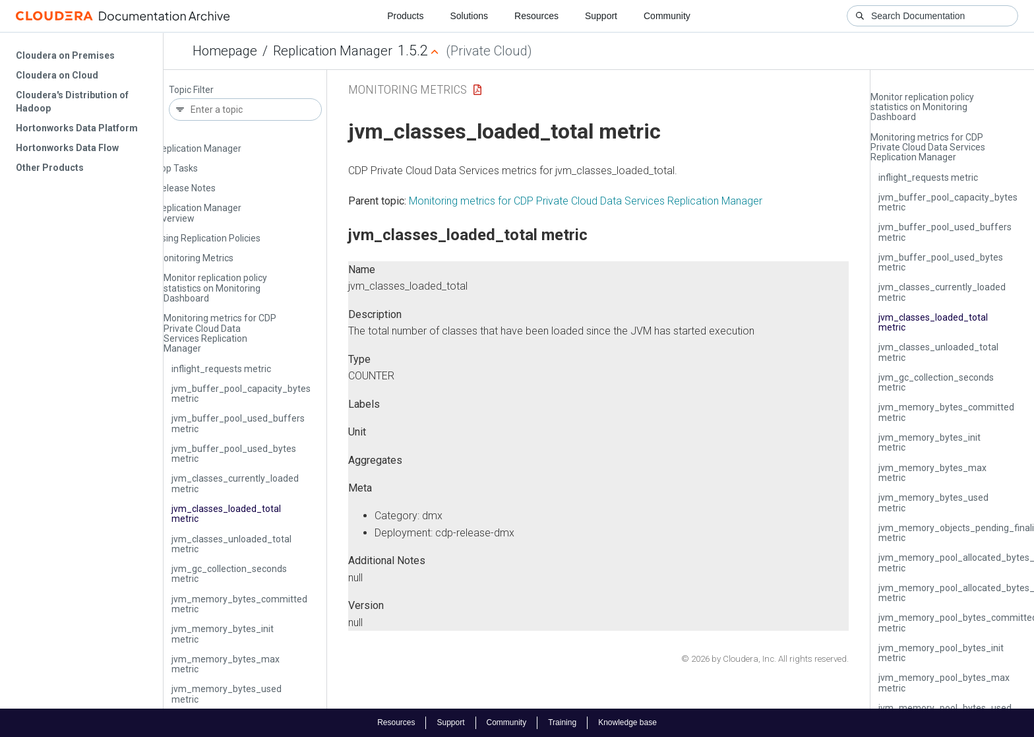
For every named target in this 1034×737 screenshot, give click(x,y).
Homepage (225, 51)
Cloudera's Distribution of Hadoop (72, 101)
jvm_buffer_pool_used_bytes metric (233, 453)
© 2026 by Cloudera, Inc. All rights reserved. (765, 659)
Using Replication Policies (208, 238)
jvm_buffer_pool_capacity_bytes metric (241, 393)
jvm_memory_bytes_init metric (222, 634)
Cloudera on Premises (65, 55)
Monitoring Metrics (194, 258)
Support (601, 16)
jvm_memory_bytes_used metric (226, 694)
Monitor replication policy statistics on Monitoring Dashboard (215, 288)
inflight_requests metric (221, 369)
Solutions (469, 16)
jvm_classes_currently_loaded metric (235, 483)
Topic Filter (191, 90)
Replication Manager (332, 51)
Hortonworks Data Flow (67, 148)
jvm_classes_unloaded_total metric (231, 544)
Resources (536, 16)
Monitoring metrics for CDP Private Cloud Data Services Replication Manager (220, 333)
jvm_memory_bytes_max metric (225, 664)
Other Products (50, 167)
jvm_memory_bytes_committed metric (239, 604)
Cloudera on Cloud (57, 75)
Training (562, 722)
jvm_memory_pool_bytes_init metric (941, 653)
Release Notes (186, 188)
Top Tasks (177, 168)
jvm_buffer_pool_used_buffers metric (238, 423)
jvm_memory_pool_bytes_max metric (944, 682)
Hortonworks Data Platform (77, 128)
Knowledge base (627, 722)
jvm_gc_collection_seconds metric (229, 573)
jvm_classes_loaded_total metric (226, 513)
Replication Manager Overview (198, 213)
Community (667, 16)
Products (405, 16)
